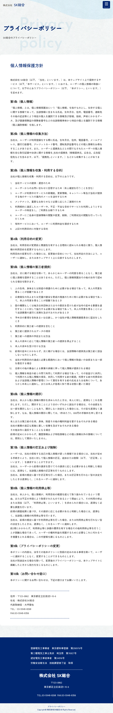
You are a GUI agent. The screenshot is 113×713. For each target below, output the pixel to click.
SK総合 (14, 5)
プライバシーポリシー (56, 706)
